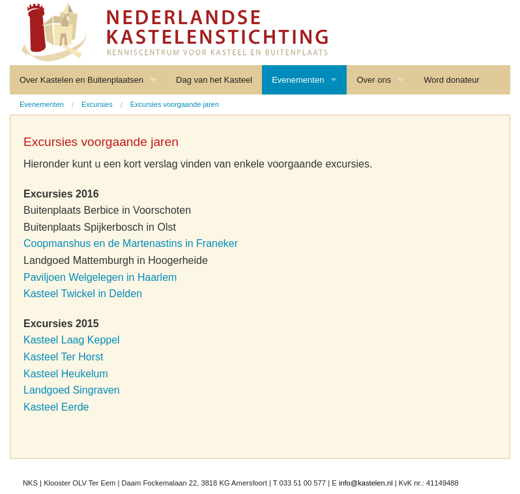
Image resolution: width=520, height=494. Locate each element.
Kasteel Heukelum (65, 373)
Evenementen (298, 80)
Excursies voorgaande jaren (174, 104)
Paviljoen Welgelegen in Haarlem (100, 277)
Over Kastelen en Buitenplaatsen (81, 80)
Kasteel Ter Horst (63, 356)
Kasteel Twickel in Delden (82, 293)
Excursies (97, 104)
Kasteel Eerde (56, 407)
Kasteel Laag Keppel (71, 339)
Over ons (373, 80)
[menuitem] (42, 104)
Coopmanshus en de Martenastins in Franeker (130, 243)
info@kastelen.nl (366, 483)
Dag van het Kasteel (214, 80)
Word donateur (452, 80)
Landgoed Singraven (71, 390)
